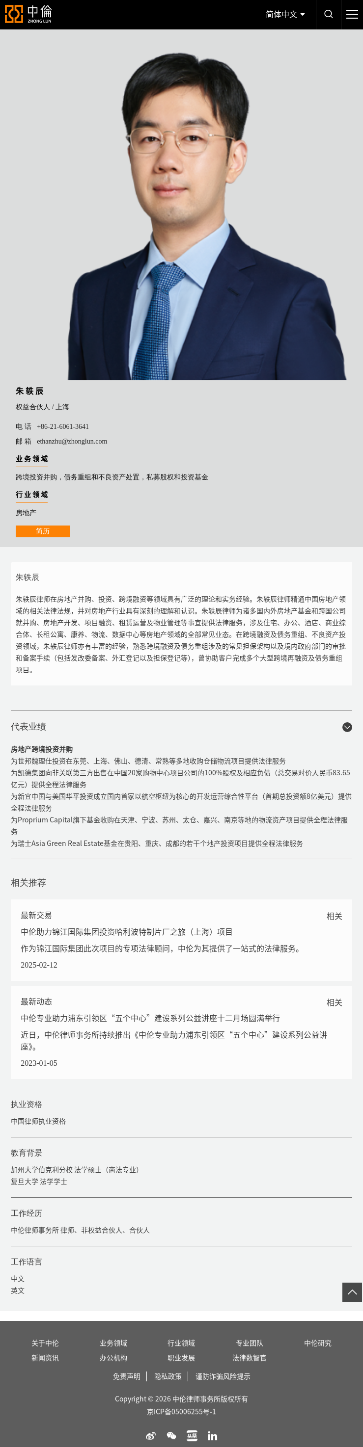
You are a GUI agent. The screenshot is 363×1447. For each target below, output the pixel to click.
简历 (43, 531)
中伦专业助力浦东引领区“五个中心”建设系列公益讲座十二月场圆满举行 (150, 1018)
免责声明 (126, 1388)
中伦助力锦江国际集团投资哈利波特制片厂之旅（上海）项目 (127, 932)
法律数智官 (249, 1369)
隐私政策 (168, 1388)
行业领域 (181, 1354)
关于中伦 (45, 1354)
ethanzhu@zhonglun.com (72, 441)
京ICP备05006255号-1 (181, 1423)
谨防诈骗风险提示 (223, 1388)
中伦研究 (318, 1354)
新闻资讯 (45, 1369)
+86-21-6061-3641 (63, 426)
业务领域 (113, 1354)
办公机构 (113, 1369)
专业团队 (249, 1354)
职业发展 (181, 1369)
